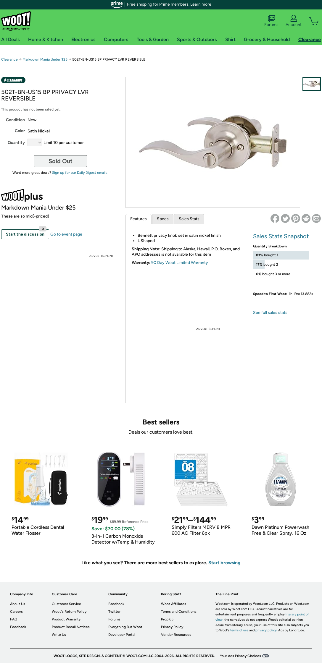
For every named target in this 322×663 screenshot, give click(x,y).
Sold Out (61, 161)
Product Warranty (66, 619)
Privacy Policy (172, 627)
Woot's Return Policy (69, 611)
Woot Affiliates (173, 604)
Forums (271, 21)
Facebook (116, 604)
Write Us (59, 635)
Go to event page (66, 234)
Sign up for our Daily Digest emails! (80, 173)
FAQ (13, 619)
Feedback (18, 627)
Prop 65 (167, 619)
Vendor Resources (176, 635)
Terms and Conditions (179, 611)
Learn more (200, 4)
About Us (17, 604)
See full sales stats (270, 312)
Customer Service (66, 604)
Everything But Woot (125, 627)
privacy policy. (266, 630)
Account (294, 21)
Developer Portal (121, 635)
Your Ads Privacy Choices (240, 656)
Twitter (114, 611)
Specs (163, 218)
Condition (15, 119)
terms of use (239, 630)
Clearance (9, 59)
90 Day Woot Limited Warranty (179, 262)
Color (20, 130)
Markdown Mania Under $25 (44, 59)
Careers (16, 611)
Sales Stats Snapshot (281, 236)
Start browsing (224, 562)
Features (138, 218)
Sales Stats (189, 218)
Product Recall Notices (71, 627)
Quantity (16, 142)
